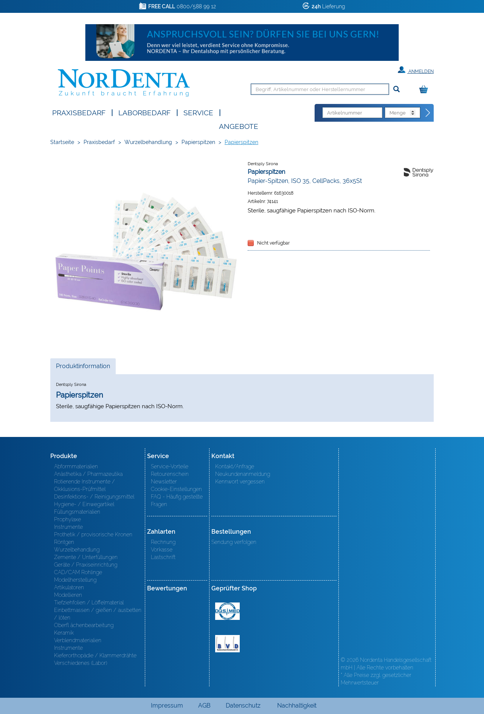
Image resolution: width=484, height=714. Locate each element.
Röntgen (64, 542)
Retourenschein (170, 474)
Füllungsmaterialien (77, 512)
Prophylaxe (67, 519)
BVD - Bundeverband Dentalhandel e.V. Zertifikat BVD (227, 643)
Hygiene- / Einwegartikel (84, 504)
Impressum (167, 705)
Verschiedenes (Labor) (80, 663)
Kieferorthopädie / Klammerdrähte (95, 655)
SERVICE (198, 112)
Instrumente (68, 527)
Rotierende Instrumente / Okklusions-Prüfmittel (84, 485)
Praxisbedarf (78, 112)
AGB (204, 705)
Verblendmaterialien (77, 640)
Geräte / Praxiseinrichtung (85, 565)
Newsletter (164, 482)
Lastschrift (163, 557)
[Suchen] (396, 89)
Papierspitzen (198, 142)
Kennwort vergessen (240, 482)
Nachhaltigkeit (296, 705)
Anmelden (416, 70)
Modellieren (68, 595)
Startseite (62, 142)
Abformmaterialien (76, 466)
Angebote (238, 125)
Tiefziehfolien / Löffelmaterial (89, 602)
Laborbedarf (144, 112)
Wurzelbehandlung (148, 142)
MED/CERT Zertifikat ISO (227, 611)
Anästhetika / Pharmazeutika (88, 474)
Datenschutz (243, 705)
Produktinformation (83, 368)
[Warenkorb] (425, 89)
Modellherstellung (75, 580)
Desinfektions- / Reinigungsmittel (94, 497)
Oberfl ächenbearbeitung (83, 625)
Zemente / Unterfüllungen (86, 557)
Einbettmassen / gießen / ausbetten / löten (97, 614)
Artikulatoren (69, 587)
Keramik (64, 633)
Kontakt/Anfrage (234, 466)
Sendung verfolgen (233, 542)
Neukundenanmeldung (242, 474)
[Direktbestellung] (428, 113)
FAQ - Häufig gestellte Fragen (177, 500)
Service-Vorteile (169, 466)
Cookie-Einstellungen (176, 489)
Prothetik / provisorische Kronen (93, 534)
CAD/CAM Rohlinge (78, 572)
